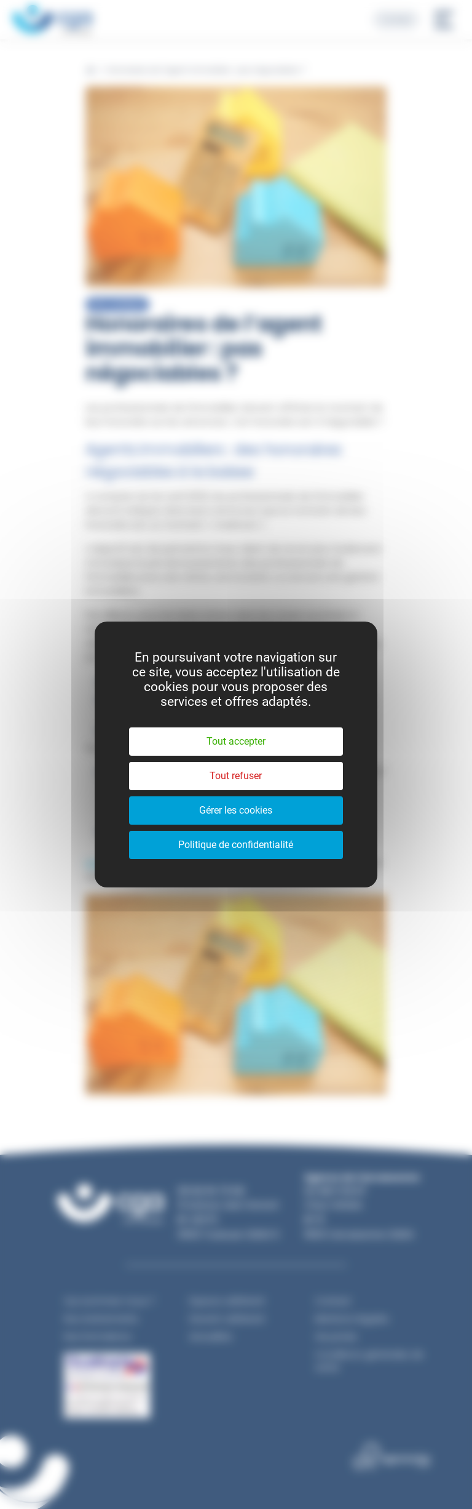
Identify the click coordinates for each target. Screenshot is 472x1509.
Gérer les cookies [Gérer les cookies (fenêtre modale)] (235, 810)
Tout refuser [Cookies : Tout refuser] (236, 776)
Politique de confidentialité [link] (235, 845)
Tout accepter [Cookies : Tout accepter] (236, 741)
